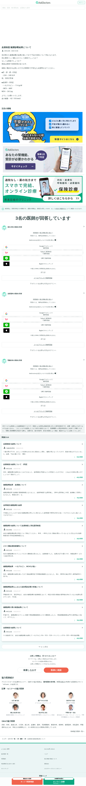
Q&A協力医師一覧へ (77, 731)
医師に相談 (56, 670)
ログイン (81, 2)
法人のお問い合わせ (49, 749)
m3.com (6, 684)
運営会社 (46, 763)
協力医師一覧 (4, 754)
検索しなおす (29, 670)
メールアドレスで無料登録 (43, 278)
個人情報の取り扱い (46, 233)
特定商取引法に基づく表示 (8, 763)
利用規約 (35, 233)
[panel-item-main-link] (43, 450)
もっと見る (43, 646)
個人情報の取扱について (50, 759)
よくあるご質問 (5, 749)
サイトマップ (4, 768)
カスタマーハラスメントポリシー (53, 768)
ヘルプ (46, 754)
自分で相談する (61, 208)
